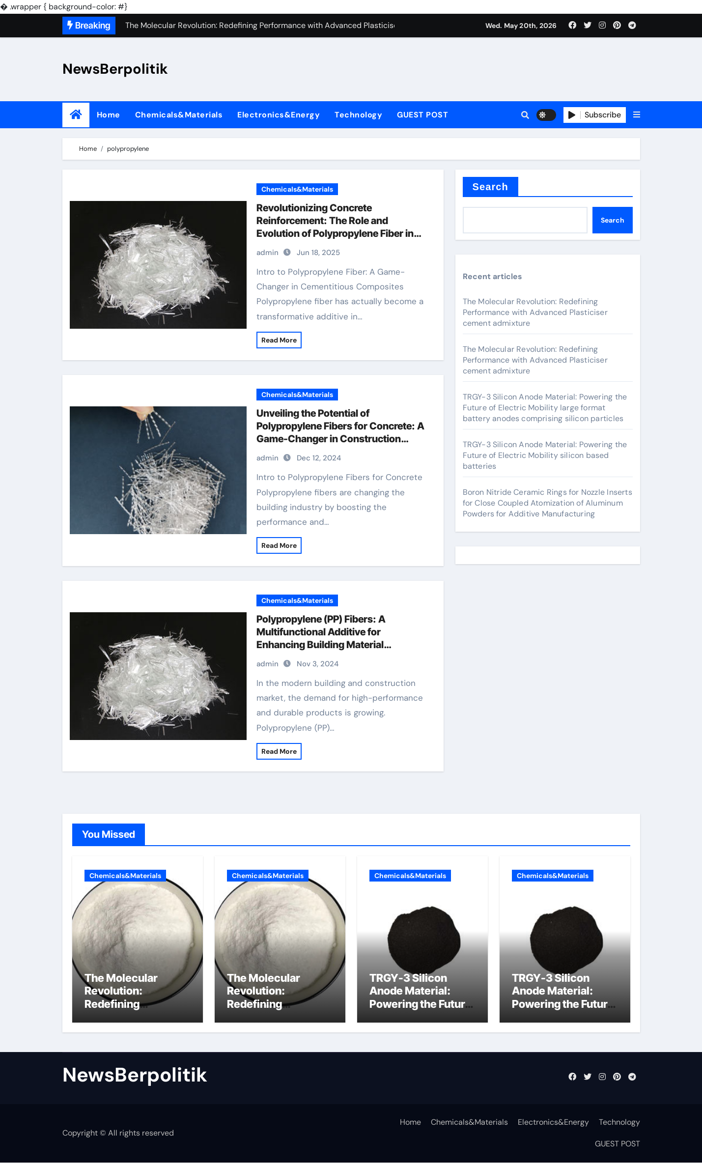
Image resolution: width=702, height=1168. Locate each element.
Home (108, 115)
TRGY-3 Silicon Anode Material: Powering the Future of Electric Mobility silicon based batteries (545, 455)
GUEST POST (422, 115)
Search (490, 186)
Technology (358, 115)
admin (267, 252)
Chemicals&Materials (179, 115)
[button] (636, 115)
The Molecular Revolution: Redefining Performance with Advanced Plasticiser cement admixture (535, 312)
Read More (279, 340)
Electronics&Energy (278, 115)
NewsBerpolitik (115, 68)
